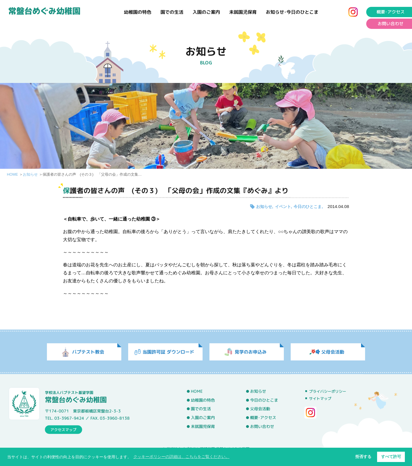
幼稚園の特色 (137, 12)
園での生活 (172, 12)
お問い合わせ (262, 426)
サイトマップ (320, 398)
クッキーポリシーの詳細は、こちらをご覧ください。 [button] (181, 456)
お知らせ (30, 174)
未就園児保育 (243, 12)
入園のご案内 (206, 12)
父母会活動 (260, 409)
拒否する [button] (363, 456)
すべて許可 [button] (391, 456)
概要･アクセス (263, 418)
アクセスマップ (63, 429)
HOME (12, 174)
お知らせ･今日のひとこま (292, 12)
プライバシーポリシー (327, 391)
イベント (283, 206)
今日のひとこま (308, 206)
